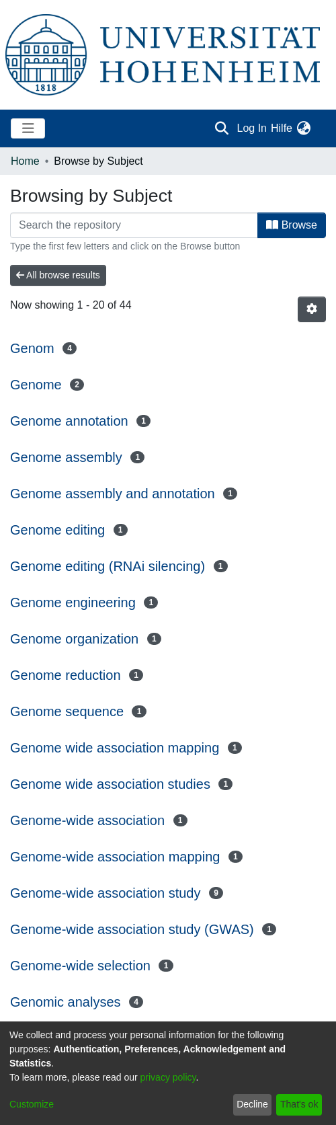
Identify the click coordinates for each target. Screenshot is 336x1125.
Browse (291, 225)
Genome (36, 384)
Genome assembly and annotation (112, 493)
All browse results (58, 275)
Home (25, 161)
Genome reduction (65, 675)
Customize (31, 1104)
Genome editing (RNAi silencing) (107, 566)
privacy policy (168, 1077)
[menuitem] (303, 128)
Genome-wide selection (80, 965)
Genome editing (57, 529)
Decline (252, 1104)
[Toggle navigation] (28, 128)
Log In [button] (252, 128)
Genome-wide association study (105, 893)
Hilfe (281, 128)
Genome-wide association (87, 820)
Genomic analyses (65, 1002)
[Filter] (134, 225)
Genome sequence (67, 711)
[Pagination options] (312, 309)
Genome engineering (73, 602)
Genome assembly (66, 457)
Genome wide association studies (110, 784)
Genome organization (74, 638)
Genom (32, 348)
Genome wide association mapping (114, 747)
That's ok (299, 1104)
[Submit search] (222, 128)
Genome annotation (69, 421)
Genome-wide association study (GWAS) (132, 929)
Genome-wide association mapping (115, 856)
